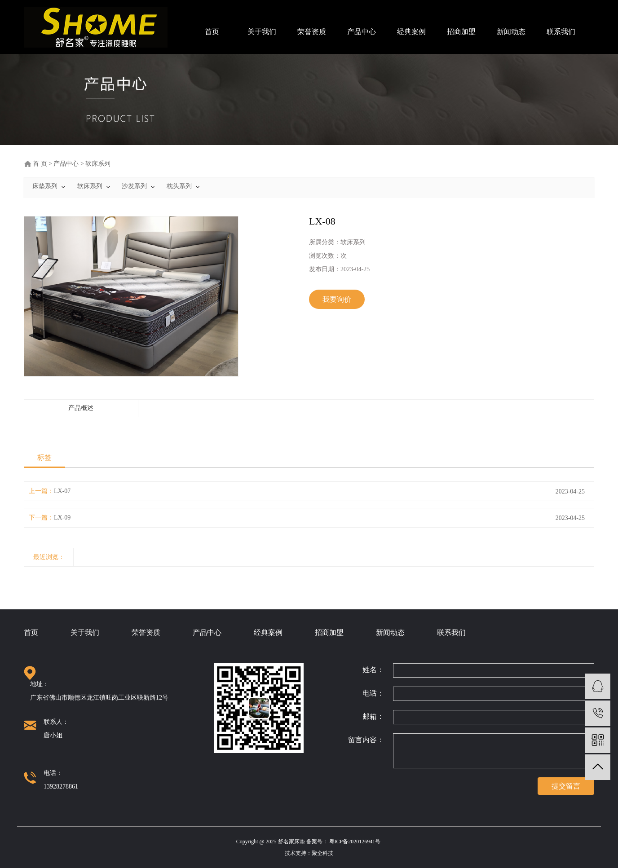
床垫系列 (44, 186)
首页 (212, 31)
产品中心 (361, 31)
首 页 (40, 163)
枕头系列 (179, 186)
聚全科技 (322, 853)
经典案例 (411, 31)
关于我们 (261, 31)
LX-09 (62, 517)
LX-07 (62, 491)
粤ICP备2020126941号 (355, 841)
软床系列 (97, 163)
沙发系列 (134, 186)
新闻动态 (511, 31)
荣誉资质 (311, 31)
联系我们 (561, 31)
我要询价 (336, 299)
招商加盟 (461, 31)
